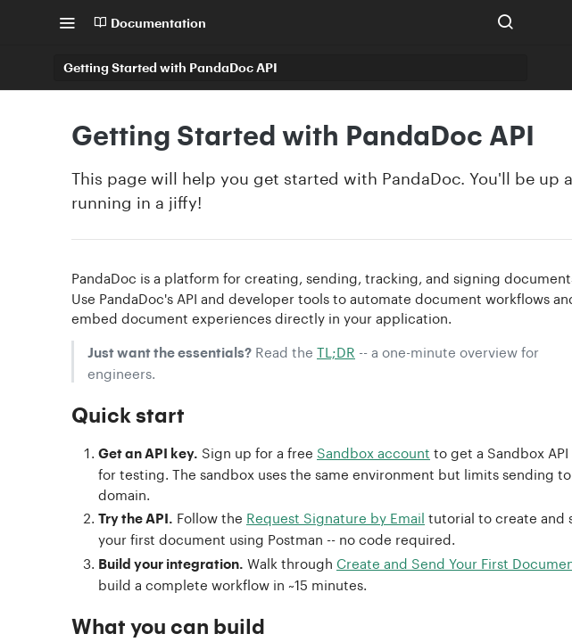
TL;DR (336, 350)
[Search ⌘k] (505, 22)
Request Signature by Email (335, 516)
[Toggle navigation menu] (67, 22)
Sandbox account (373, 451)
